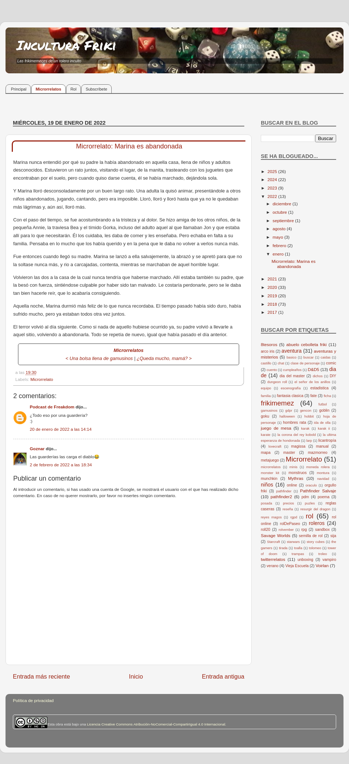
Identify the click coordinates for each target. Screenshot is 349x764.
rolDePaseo (290, 523)
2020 (272, 287)
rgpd (293, 517)
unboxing (305, 559)
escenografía (291, 388)
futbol (323, 404)
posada (266, 503)
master (289, 452)
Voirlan (322, 565)
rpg (304, 529)
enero (279, 253)
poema (324, 497)
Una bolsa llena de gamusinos (101, 358)
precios (288, 503)
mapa (265, 452)
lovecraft (275, 446)
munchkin (269, 478)
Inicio (136, 676)
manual (322, 446)
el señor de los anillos (313, 382)
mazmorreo (317, 452)
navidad (323, 479)
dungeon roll (277, 382)
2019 (272, 295)
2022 (272, 196)
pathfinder (284, 491)
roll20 (265, 529)
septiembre (284, 220)
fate (313, 395)
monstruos (298, 472)
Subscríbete (96, 89)
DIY (333, 376)
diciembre (282, 203)
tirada (283, 548)
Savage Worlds (275, 535)
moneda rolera (318, 467)
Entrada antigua (223, 676)
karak (305, 428)
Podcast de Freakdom (52, 406)
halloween (287, 416)
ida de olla (322, 423)
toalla (298, 548)
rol (309, 516)
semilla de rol (311, 535)
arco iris (267, 351)
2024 (272, 179)
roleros (317, 523)
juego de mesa (276, 428)
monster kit (270, 473)
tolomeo (315, 548)
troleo (322, 554)
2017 (272, 312)
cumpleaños (292, 370)
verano (272, 565)
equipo (266, 388)
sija (333, 535)
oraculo (311, 485)
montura (323, 473)
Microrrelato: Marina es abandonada (293, 264)
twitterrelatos (273, 559)
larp (309, 440)
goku (265, 416)
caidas (326, 357)
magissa (298, 446)
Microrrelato (41, 379)
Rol (74, 89)
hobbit (309, 416)
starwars (293, 542)
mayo (278, 237)
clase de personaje (305, 363)
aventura (291, 351)
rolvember (286, 530)
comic (331, 363)
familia (266, 396)
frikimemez (277, 403)
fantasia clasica (290, 395)
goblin (324, 410)
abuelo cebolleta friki (306, 344)
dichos (318, 376)
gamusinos (269, 410)
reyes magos (271, 517)
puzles (310, 503)
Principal (18, 89)
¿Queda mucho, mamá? (162, 358)
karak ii (324, 428)
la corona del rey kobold (296, 435)
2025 (272, 171)
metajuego (270, 460)
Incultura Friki (66, 45)
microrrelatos (271, 467)
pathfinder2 (281, 496)
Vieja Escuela (297, 565)
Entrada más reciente (41, 676)
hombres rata (294, 422)
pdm (305, 497)
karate (265, 435)
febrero (280, 245)
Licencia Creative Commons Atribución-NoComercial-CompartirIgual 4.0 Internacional (156, 724)
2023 (272, 188)
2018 (272, 304)
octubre (280, 212)
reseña (288, 509)
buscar (308, 357)
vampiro (329, 559)
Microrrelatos (48, 89)
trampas (298, 554)
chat (281, 363)
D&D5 (313, 369)
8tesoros (269, 344)
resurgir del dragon (315, 509)
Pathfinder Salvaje (318, 490)
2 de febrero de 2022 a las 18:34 (61, 464)
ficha (327, 396)
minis (293, 467)
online (292, 485)
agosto (280, 228)
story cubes (316, 542)
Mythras (295, 478)
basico (291, 357)
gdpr (288, 410)
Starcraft (273, 542)
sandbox (322, 529)
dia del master (292, 376)
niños (267, 485)
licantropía (327, 440)
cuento (272, 370)
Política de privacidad (33, 700)
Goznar (37, 448)
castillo (266, 363)
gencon (306, 410)
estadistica (319, 388)
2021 (272, 278)
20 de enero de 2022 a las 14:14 (60, 429)
